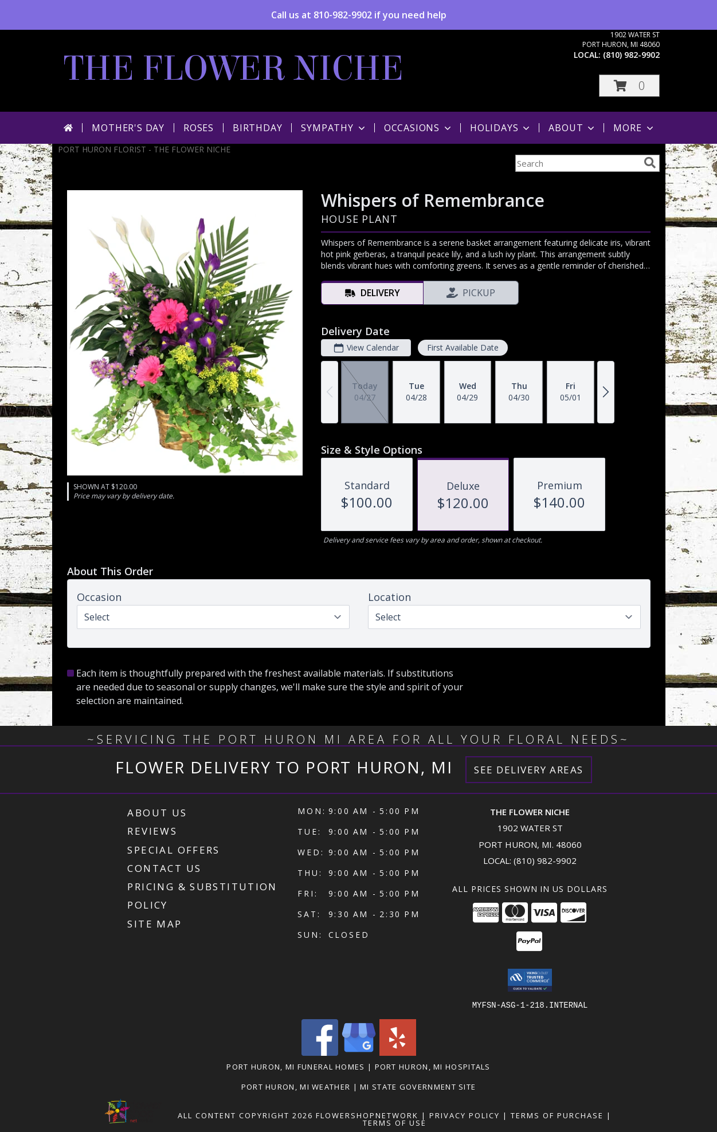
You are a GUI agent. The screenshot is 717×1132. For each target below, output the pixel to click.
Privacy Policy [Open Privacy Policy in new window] (464, 1115)
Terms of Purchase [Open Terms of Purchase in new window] (557, 1115)
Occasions (418, 127)
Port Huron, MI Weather (296, 1086)
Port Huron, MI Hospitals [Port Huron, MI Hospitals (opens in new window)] (433, 1066)
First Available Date (462, 347)
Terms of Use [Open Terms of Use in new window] (394, 1122)
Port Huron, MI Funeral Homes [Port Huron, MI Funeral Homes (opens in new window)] (295, 1066)
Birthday (257, 127)
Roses (198, 127)
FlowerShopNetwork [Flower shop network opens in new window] (367, 1115)
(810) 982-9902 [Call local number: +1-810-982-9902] (631, 54)
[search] (650, 162)
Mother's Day (128, 127)
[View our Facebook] (319, 1052)
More (634, 127)
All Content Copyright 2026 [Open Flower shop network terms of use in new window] (245, 1115)
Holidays (501, 127)
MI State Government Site (418, 1086)
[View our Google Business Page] (358, 1052)
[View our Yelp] (397, 1052)
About (572, 127)
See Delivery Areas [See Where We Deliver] (528, 769)
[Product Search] (577, 163)
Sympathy (334, 127)
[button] (629, 85)
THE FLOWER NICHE (233, 68)
